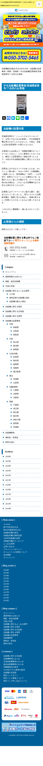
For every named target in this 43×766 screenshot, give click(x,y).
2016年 (8, 499)
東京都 (16, 412)
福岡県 (16, 364)
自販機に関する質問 (13, 316)
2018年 (8, 490)
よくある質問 (8, 544)
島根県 (16, 327)
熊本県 (16, 361)
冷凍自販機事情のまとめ (13, 661)
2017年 (8, 494)
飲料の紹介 (10, 442)
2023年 (8, 471)
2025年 (8, 461)
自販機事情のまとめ (11, 659)
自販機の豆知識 (9, 673)
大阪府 (16, 397)
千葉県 (16, 405)
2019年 (8, 485)
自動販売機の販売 (10, 533)
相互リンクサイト (10, 675)
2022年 (8, 475)
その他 (12, 294)
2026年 (8, 456)
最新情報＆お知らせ (13, 277)
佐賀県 (16, 357)
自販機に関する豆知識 (14, 311)
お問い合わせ (8, 546)
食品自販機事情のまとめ (13, 664)
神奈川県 (17, 420)
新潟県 (16, 346)
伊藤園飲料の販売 (10, 667)
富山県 (16, 342)
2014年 (8, 509)
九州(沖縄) (13, 354)
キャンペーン (10, 272)
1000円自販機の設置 (11, 538)
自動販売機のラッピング (13, 541)
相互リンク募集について (13, 678)
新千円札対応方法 (10, 527)
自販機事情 (10, 433)
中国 (11, 324)
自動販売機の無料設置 (12, 535)
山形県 (16, 383)
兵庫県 (16, 394)
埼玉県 (16, 409)
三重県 (16, 390)
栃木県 (16, 416)
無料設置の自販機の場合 (19, 298)
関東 (11, 402)
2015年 (8, 504)
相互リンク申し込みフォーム (15, 681)
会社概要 (7, 555)
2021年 (8, 480)
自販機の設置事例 (12, 321)
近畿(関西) (13, 387)
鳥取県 (16, 335)
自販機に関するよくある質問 (17, 291)
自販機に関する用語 (13, 307)
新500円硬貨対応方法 (12, 530)
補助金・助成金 (11, 437)
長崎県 (16, 368)
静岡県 (16, 349)
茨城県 (16, 427)
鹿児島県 (17, 372)
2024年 (8, 466)
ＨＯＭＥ (7, 524)
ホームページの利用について (15, 552)
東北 (11, 376)
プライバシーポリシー (12, 549)
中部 (11, 339)
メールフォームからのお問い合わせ (22, 254)
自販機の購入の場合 (17, 301)
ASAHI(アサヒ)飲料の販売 (14, 670)
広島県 (16, 331)
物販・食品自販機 (12, 281)
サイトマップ (8, 558)
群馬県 (16, 423)
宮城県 (16, 379)
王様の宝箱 (10, 286)
